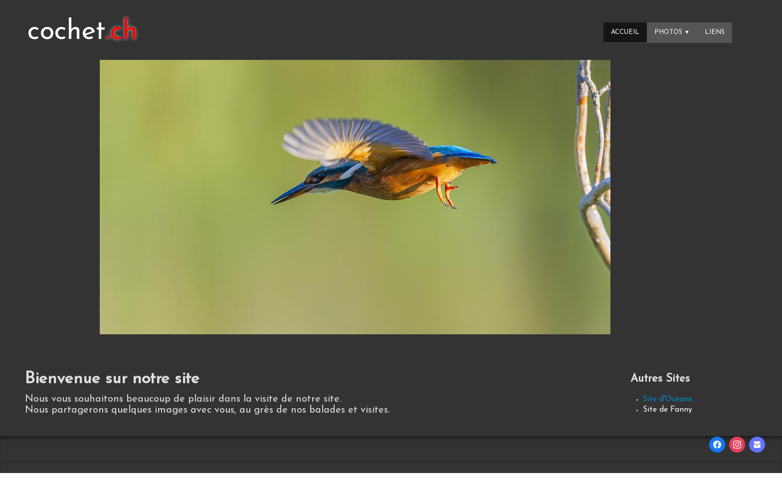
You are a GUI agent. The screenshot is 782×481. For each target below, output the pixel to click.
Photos (672, 32)
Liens (715, 32)
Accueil (625, 32)
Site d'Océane (667, 399)
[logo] (82, 32)
